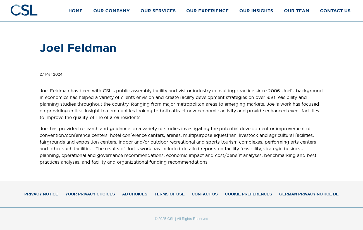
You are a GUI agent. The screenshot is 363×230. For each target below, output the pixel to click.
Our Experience (207, 10)
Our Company (111, 10)
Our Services (158, 10)
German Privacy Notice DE (309, 194)
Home (75, 10)
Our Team (296, 10)
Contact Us (335, 10)
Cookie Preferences (248, 194)
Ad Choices (134, 194)
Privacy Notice (41, 194)
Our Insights (256, 10)
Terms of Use (169, 194)
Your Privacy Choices (90, 194)
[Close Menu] (353, 10)
